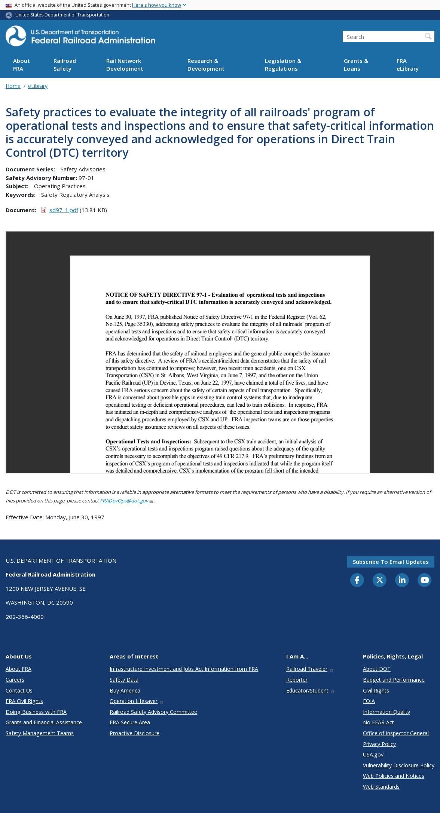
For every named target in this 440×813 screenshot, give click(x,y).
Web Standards (381, 786)
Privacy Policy (379, 744)
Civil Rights (376, 690)
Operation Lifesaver (137, 701)
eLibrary (38, 85)
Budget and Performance (394, 679)
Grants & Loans (356, 64)
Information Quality (386, 711)
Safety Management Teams (40, 733)
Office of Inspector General (396, 733)
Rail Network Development (124, 64)
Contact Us (19, 690)
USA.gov (373, 754)
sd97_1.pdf (63, 210)
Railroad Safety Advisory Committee (153, 711)
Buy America (125, 690)
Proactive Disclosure (134, 733)
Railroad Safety (65, 64)
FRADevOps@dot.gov (126, 500)
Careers (15, 679)
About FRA (21, 64)
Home (13, 85)
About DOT (377, 668)
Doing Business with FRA (36, 711)
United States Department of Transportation (62, 15)
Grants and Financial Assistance (44, 722)
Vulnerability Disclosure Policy (398, 765)
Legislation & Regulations (283, 64)
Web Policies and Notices (393, 775)
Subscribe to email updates (391, 561)
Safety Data (124, 679)
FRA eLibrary (408, 64)
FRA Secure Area (130, 722)
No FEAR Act (378, 722)
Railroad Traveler (310, 668)
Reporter (297, 679)
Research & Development (205, 64)
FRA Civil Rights (24, 701)
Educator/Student (310, 690)
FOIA (369, 701)
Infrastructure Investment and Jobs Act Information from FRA (184, 668)
